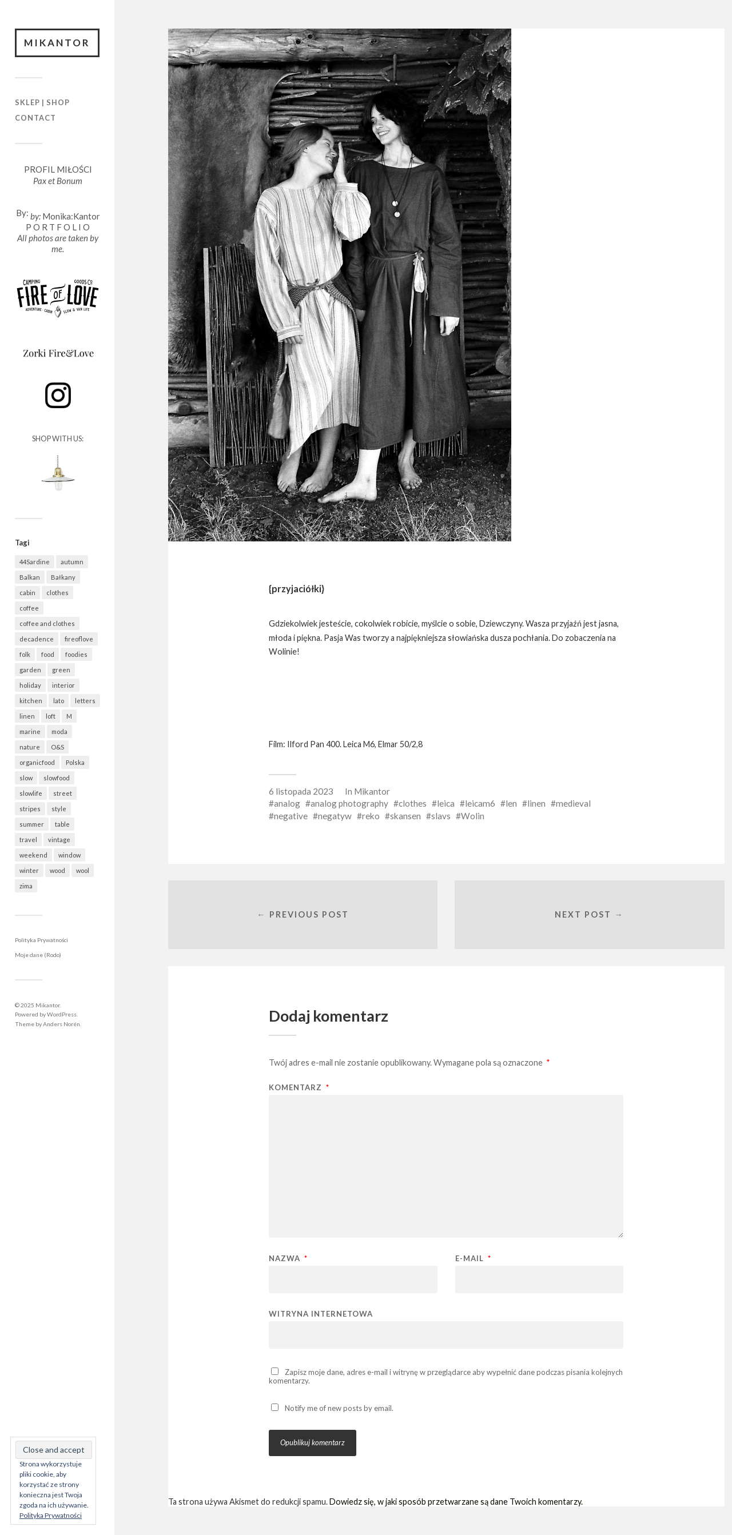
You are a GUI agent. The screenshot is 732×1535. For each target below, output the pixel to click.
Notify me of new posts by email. (339, 1408)
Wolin (472, 816)
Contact (35, 117)
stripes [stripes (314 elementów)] (30, 808)
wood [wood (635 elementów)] (57, 870)
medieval (573, 803)
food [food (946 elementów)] (47, 654)
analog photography (349, 803)
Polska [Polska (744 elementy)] (75, 762)
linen (536, 803)
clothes (413, 803)
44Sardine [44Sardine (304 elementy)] (34, 561)
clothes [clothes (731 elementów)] (57, 592)
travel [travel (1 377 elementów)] (28, 839)
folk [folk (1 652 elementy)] (24, 654)
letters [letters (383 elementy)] (85, 700)
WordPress (62, 1014)
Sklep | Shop (42, 102)
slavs (441, 816)
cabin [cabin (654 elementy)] (27, 592)
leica (446, 803)
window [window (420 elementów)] (69, 855)
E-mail (473, 1258)
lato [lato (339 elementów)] (58, 700)
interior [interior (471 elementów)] (63, 685)
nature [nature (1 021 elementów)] (29, 747)
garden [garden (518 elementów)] (30, 669)
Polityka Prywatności (41, 939)
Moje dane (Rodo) (38, 954)
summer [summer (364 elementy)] (31, 824)
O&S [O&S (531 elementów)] (57, 747)
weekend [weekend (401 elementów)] (33, 855)
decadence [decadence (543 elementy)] (36, 639)
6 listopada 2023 (301, 791)
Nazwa (288, 1258)
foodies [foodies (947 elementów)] (76, 654)
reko (371, 816)
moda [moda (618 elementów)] (59, 731)
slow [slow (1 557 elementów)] (26, 778)
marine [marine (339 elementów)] (30, 731)
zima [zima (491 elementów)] (26, 886)
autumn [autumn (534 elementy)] (72, 561)
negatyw (335, 816)
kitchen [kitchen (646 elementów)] (30, 700)
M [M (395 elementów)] (69, 716)
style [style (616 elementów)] (58, 808)
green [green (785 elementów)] (61, 669)
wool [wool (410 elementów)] (82, 870)
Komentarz (299, 1087)
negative (291, 816)
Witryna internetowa (321, 1313)
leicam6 (480, 803)
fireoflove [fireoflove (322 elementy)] (79, 639)
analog (287, 803)
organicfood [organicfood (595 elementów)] (37, 762)
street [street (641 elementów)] (62, 793)
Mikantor (57, 43)
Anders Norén (61, 1023)
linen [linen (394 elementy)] (27, 716)
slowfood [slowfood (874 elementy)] (56, 778)
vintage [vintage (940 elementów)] (59, 839)
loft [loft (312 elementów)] (50, 716)
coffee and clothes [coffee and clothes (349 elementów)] (47, 623)
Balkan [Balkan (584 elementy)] (29, 577)
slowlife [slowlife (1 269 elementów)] (30, 793)
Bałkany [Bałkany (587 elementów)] (63, 577)
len (511, 803)
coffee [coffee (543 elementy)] (29, 608)
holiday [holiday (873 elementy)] (30, 685)
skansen (405, 816)
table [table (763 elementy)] (62, 824)
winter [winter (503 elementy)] (29, 870)
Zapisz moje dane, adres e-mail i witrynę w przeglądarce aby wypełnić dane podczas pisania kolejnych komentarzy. (446, 1376)
